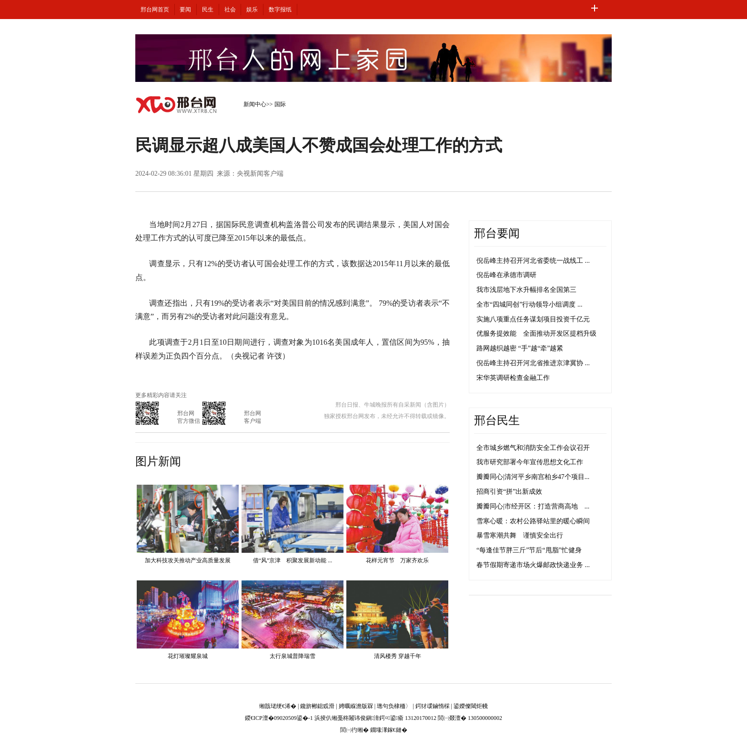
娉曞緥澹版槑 (356, 706)
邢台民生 (497, 420)
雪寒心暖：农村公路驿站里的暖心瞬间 (533, 521)
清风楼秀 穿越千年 (397, 656)
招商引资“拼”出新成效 (509, 491)
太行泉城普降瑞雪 (292, 656)
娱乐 (252, 9)
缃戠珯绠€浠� (277, 706)
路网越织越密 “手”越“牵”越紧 (519, 348)
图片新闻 (158, 461)
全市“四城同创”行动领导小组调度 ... (529, 304)
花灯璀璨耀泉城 (188, 656)
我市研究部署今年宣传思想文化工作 (529, 462)
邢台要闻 (497, 233)
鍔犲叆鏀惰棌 (432, 706)
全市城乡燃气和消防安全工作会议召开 (533, 447)
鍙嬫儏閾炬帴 (471, 706)
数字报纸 (280, 9)
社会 (230, 9)
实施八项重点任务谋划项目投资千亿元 (533, 319)
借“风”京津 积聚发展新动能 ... (293, 560)
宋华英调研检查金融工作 (513, 377)
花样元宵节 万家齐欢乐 (397, 560)
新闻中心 (254, 104)
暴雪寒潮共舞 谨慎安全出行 (519, 535)
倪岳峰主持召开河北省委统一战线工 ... (533, 260)
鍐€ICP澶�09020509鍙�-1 (279, 718)
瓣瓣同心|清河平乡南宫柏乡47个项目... (532, 476)
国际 (280, 104)
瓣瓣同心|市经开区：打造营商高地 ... (532, 506)
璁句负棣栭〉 (394, 706)
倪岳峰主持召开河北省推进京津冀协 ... (533, 363)
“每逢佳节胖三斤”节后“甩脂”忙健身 (529, 550)
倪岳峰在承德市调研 (506, 275)
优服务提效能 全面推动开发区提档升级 (536, 333)
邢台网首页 (155, 9)
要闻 (185, 9)
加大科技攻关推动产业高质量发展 (188, 560)
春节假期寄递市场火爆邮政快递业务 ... (533, 564)
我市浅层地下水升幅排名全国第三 (526, 289)
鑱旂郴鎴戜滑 (317, 706)
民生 (207, 9)
